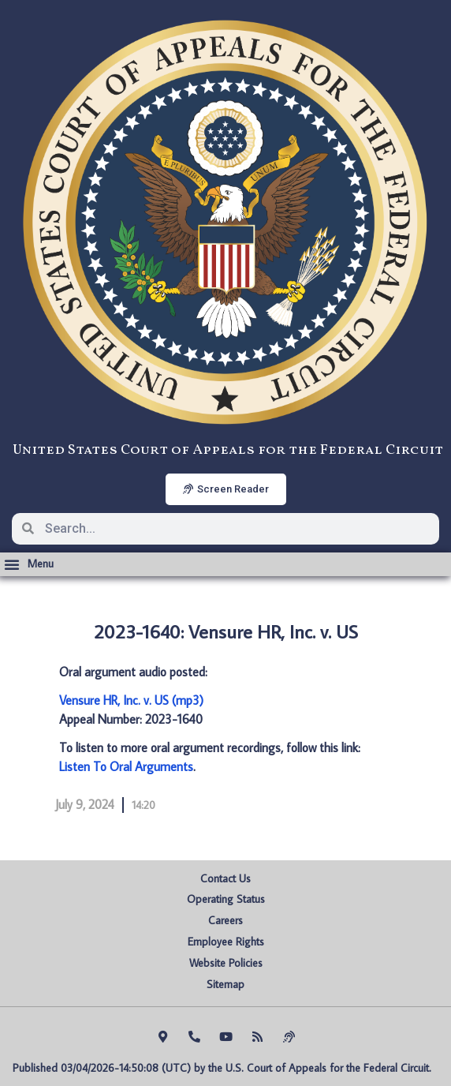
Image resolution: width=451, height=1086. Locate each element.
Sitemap (225, 984)
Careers (225, 920)
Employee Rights (226, 941)
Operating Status (226, 899)
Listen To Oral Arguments (126, 766)
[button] (29, 564)
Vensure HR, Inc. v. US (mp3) (131, 700)
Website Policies (226, 963)
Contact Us (225, 878)
